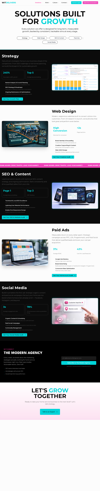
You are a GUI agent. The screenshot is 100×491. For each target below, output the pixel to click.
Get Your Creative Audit (63, 159)
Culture (56, 2)
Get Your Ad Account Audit (64, 277)
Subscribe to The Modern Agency (78, 364)
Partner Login (76, 2)
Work (47, 2)
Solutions (38, 2)
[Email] (78, 360)
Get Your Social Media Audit (14, 336)
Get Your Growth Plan (12, 101)
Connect (64, 2)
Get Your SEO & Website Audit (15, 219)
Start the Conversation (90, 2)
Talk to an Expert (50, 413)
